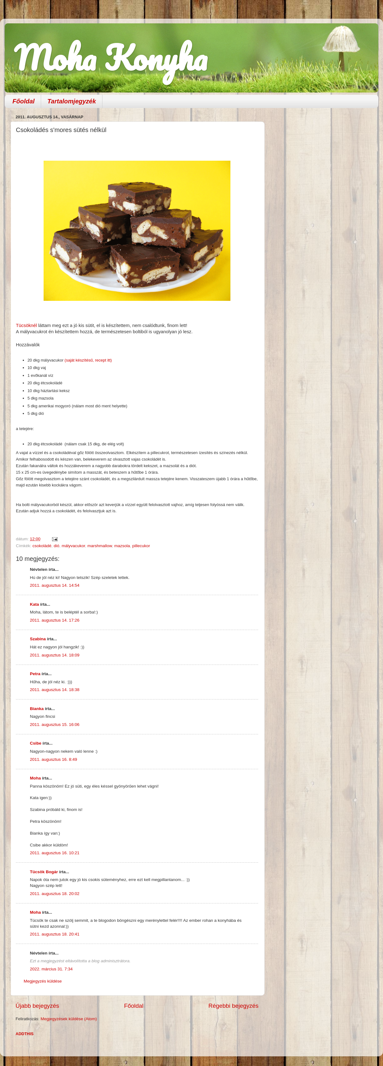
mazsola (122, 545)
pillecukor (141, 545)
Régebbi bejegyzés (233, 1005)
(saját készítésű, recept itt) (88, 360)
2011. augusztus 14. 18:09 (54, 655)
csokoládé (41, 545)
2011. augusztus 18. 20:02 (54, 893)
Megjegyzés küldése (43, 981)
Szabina (38, 639)
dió (56, 545)
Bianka (37, 708)
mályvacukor (73, 545)
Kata (34, 604)
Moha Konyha (110, 57)
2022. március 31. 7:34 (51, 969)
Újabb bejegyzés (37, 1005)
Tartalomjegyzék (71, 101)
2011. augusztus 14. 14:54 (54, 585)
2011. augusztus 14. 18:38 (54, 689)
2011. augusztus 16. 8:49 (53, 759)
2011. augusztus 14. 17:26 (54, 620)
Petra (35, 673)
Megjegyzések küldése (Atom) (68, 1018)
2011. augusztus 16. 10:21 (54, 852)
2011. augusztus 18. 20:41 (54, 934)
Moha (35, 778)
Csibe (35, 743)
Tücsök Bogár (44, 871)
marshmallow (99, 545)
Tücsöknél (26, 325)
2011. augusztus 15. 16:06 (54, 724)
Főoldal (23, 101)
